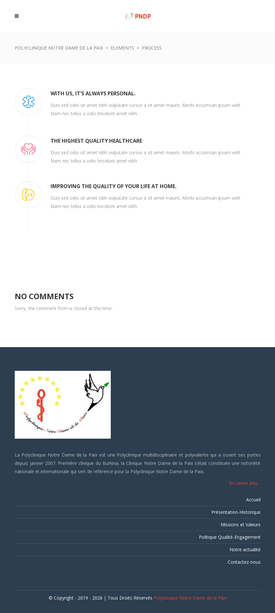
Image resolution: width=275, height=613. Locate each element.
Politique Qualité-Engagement (230, 537)
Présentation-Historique (236, 512)
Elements (122, 48)
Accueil (253, 500)
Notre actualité (245, 549)
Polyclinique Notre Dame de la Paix (59, 48)
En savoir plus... (245, 483)
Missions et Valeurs (241, 524)
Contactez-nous (244, 562)
